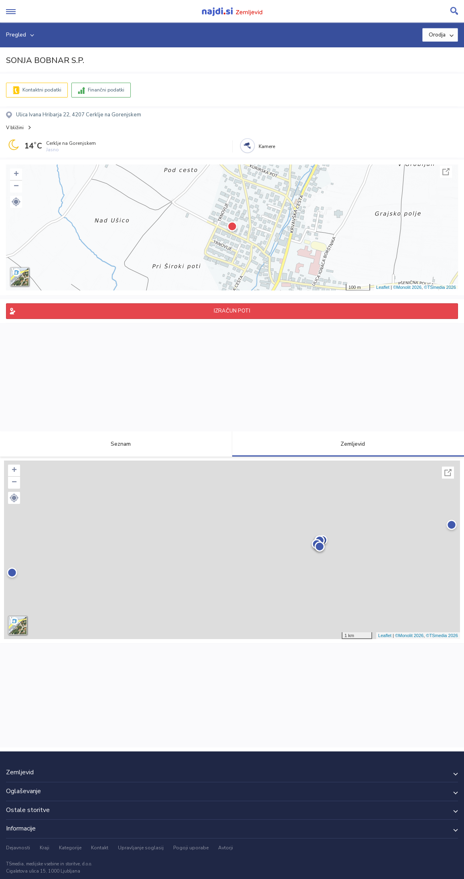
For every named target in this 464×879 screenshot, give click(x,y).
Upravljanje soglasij (141, 847)
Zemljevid (348, 444)
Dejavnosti (18, 847)
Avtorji (225, 847)
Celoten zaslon (446, 172)
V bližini (15, 127)
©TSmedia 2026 (440, 287)
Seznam (116, 444)
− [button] (16, 187)
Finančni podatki (106, 90)
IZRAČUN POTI (232, 311)
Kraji (44, 847)
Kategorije (70, 847)
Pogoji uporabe (191, 847)
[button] (16, 202)
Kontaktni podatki (41, 90)
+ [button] (16, 174)
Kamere (267, 146)
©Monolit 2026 (407, 287)
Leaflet (382, 287)
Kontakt (99, 847)
